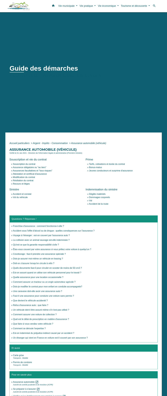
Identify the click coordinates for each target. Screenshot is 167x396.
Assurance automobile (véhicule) (88, 143)
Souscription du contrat (24, 164)
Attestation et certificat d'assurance (30, 174)
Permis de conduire (22, 362)
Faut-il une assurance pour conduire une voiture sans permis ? (43, 296)
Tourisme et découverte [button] (134, 5)
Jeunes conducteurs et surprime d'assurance (111, 170)
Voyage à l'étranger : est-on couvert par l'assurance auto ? (41, 235)
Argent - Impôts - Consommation (50, 143)
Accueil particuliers (19, 143)
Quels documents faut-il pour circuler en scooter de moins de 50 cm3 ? (47, 268)
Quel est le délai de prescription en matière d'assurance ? (41, 319)
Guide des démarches (89, 75)
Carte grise (18, 355)
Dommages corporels (99, 197)
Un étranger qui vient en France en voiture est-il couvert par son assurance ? (50, 338)
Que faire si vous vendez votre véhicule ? (33, 324)
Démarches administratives (58, 75)
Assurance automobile (26, 382)
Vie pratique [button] (87, 5)
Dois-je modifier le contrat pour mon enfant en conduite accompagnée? (47, 286)
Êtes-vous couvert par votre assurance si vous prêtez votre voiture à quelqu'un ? (52, 249)
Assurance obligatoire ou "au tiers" (29, 167)
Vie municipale (30, 75)
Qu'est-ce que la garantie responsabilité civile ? (36, 245)
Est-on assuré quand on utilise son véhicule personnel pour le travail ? (47, 272)
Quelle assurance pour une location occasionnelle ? (38, 277)
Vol (90, 200)
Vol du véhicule (20, 197)
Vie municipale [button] (66, 5)
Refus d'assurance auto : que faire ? (30, 305)
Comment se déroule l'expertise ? (29, 328)
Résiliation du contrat (23, 180)
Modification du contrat (24, 177)
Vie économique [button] (107, 5)
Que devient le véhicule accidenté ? (30, 300)
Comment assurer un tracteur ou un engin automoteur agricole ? (44, 282)
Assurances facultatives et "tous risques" (32, 170)
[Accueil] (24, 6)
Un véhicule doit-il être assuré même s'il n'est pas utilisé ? (41, 310)
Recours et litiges (21, 184)
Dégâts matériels (97, 194)
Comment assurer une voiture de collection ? (35, 314)
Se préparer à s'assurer (26, 389)
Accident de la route (98, 204)
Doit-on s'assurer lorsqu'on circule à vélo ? (33, 263)
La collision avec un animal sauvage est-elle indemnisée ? (41, 240)
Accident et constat (22, 194)
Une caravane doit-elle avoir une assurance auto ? (37, 291)
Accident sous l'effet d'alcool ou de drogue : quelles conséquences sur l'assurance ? (54, 231)
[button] (53, 6)
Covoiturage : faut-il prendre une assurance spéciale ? (39, 254)
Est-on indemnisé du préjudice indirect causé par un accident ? (43, 333)
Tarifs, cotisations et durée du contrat (107, 164)
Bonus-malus (95, 167)
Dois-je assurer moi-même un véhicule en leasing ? (38, 258)
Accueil (14, 75)
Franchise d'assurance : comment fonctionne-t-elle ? (38, 226)
